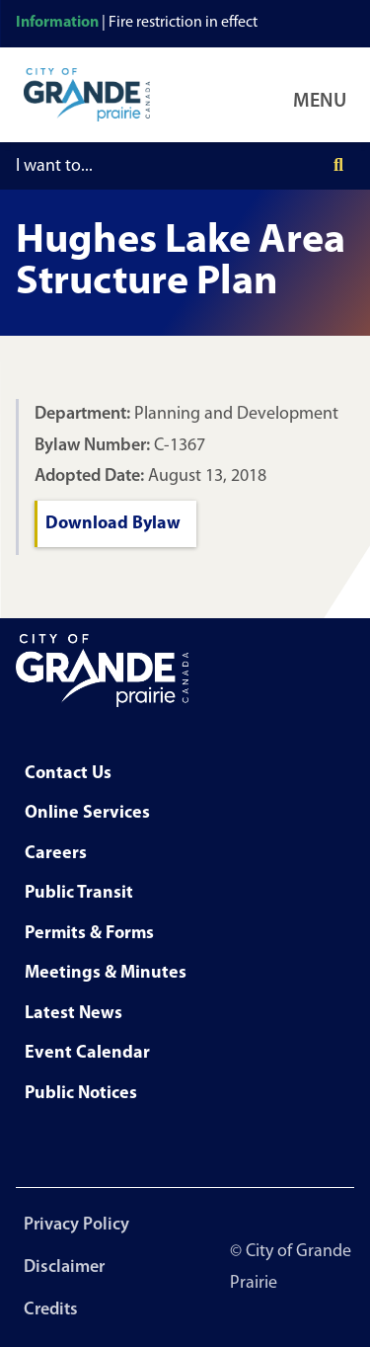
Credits (51, 1310)
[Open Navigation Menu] (323, 95)
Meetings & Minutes (105, 973)
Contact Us (68, 773)
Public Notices (81, 1093)
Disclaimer (64, 1267)
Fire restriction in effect (183, 23)
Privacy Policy (76, 1225)
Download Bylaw (113, 524)
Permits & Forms (89, 933)
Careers (56, 853)
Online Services (87, 813)
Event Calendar (87, 1053)
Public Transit (79, 893)
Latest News (73, 1013)
